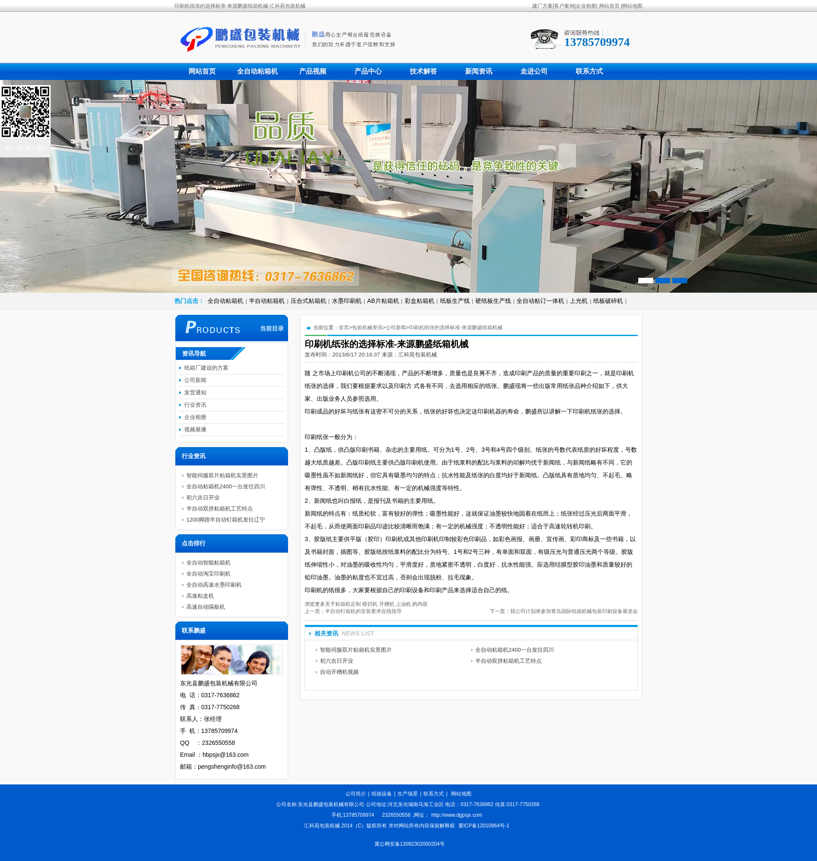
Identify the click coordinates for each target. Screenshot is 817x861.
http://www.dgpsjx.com (456, 815)
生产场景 (407, 794)
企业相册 (586, 6)
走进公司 (534, 71)
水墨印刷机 (347, 300)
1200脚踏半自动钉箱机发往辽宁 (225, 519)
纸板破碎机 (608, 300)
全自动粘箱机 (257, 71)
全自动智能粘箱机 (208, 562)
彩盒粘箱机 (419, 300)
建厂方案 (542, 6)
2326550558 (396, 815)
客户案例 (564, 6)
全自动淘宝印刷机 (208, 573)
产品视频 (312, 71)
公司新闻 (396, 328)
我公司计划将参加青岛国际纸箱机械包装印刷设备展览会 (574, 611)
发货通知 (195, 392)
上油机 (403, 604)
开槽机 (386, 604)
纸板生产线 (455, 300)
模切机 (369, 604)
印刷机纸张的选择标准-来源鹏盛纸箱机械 (456, 328)
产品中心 (368, 71)
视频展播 (195, 429)
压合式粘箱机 (308, 300)
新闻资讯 (478, 71)
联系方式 (589, 71)
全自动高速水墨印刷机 (214, 585)
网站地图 (632, 6)
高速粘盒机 (200, 596)
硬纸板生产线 (493, 300)
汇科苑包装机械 (417, 354)
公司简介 (356, 794)
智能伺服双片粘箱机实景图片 (356, 650)
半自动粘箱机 (267, 300)
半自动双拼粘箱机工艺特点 (508, 661)
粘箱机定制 (348, 604)
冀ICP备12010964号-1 (483, 826)
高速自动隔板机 (205, 607)
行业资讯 (195, 405)
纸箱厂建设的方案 (206, 368)
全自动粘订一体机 (540, 300)
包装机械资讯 (367, 328)
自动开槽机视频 (339, 672)
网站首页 (609, 6)
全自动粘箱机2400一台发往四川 (514, 650)
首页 (344, 328)
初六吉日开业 (336, 661)
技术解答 (423, 71)
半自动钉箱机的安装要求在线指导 (363, 611)
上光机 (579, 300)
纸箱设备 (381, 794)
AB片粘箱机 (383, 300)
